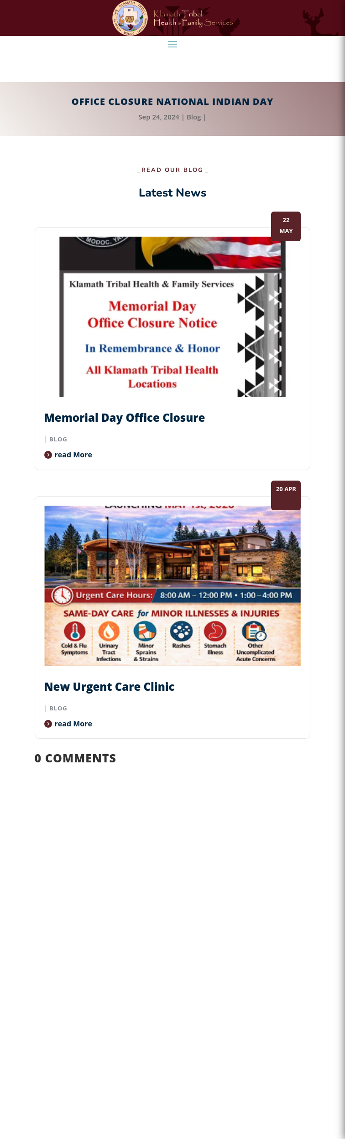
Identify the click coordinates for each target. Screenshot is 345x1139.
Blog (194, 116)
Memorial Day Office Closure (124, 417)
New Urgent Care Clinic (109, 686)
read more (73, 455)
